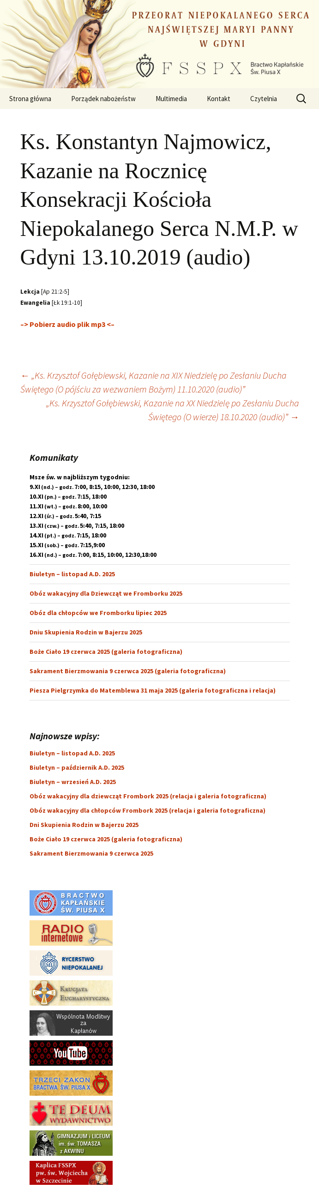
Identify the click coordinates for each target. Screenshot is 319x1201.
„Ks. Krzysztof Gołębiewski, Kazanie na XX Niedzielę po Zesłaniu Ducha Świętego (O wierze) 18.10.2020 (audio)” (172, 409)
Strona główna (30, 98)
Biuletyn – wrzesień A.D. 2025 (73, 782)
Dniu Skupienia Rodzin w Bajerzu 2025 (86, 632)
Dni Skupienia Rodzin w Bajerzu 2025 (84, 825)
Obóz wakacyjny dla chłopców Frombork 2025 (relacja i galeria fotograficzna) (147, 810)
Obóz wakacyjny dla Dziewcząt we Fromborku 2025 (106, 593)
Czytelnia (263, 98)
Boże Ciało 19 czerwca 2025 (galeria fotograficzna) (106, 651)
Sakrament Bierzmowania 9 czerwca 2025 (91, 853)
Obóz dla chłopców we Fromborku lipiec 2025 (98, 613)
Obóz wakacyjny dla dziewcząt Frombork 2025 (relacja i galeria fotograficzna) (148, 796)
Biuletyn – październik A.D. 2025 (77, 767)
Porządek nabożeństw (103, 98)
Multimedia (171, 98)
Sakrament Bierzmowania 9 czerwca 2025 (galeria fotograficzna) (128, 671)
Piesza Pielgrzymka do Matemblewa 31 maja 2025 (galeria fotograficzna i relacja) (153, 690)
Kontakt (218, 98)
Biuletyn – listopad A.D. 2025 (72, 574)
